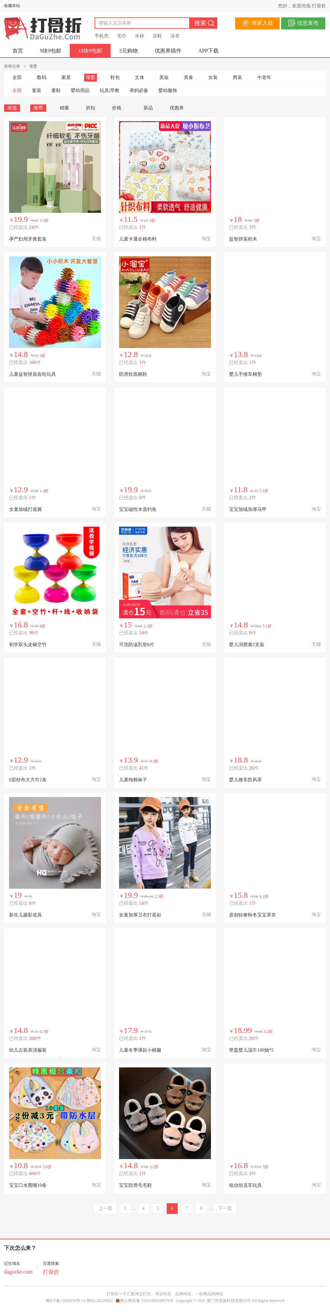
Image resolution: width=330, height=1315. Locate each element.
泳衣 (175, 35)
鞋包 (115, 77)
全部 (17, 77)
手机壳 (102, 35)
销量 (64, 107)
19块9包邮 (90, 51)
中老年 (264, 77)
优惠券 (177, 107)
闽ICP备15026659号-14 (66, 1300)
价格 (119, 107)
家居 (66, 77)
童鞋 (56, 90)
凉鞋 (157, 35)
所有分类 (12, 66)
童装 (36, 90)
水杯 (139, 35)
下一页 (225, 1208)
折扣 (90, 107)
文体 (139, 77)
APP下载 (208, 51)
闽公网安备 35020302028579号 (144, 1300)
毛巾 (121, 35)
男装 (237, 77)
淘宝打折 (143, 1294)
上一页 (105, 1208)
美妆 (164, 77)
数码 (41, 77)
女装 (213, 77)
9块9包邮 (50, 51)
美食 (188, 77)
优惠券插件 (168, 51)
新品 (148, 107)
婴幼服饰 (167, 90)
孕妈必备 (138, 90)
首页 (17, 51)
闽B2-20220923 (100, 1300)
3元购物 (128, 51)
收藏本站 (12, 5)
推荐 (38, 107)
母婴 (90, 77)
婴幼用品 (80, 90)
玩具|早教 (109, 90)
